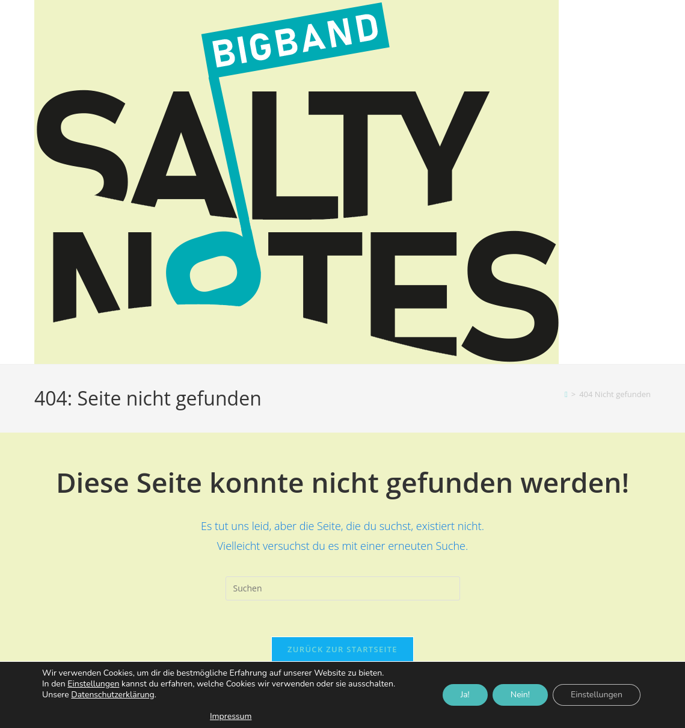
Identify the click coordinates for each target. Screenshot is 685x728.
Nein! (520, 694)
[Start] (566, 394)
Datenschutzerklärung (112, 694)
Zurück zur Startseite (342, 649)
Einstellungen (93, 684)
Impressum (230, 716)
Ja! (465, 694)
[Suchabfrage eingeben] (343, 588)
